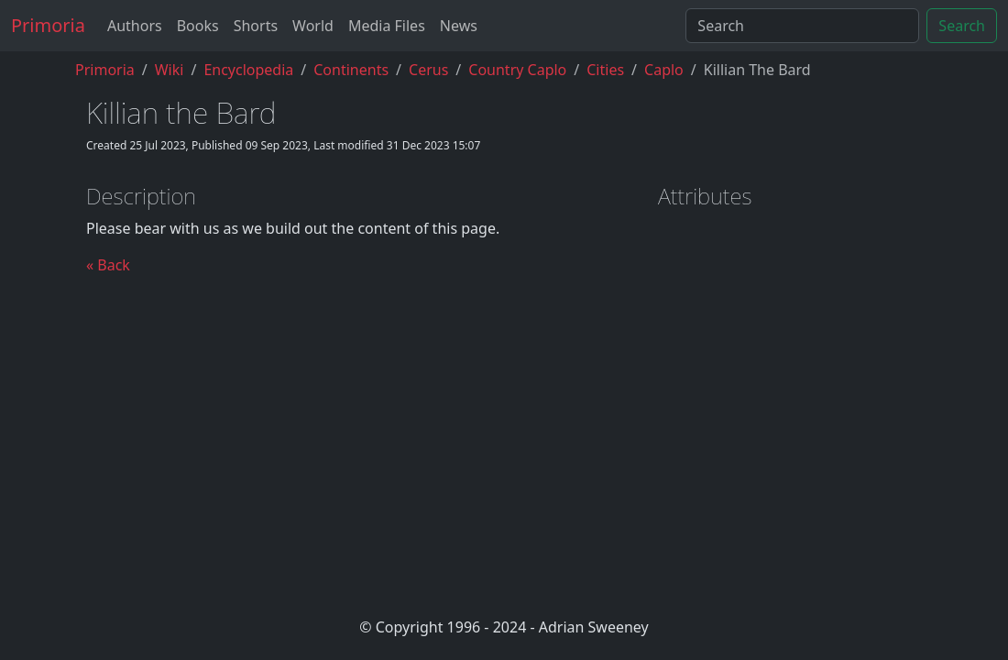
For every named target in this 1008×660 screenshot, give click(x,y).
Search (961, 26)
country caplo (517, 70)
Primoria (48, 25)
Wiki (169, 70)
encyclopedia (248, 70)
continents (351, 70)
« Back (108, 265)
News (458, 26)
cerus (428, 70)
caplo (664, 70)
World (313, 26)
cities (605, 70)
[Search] (802, 25)
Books (198, 26)
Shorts (256, 26)
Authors (134, 26)
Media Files (386, 26)
